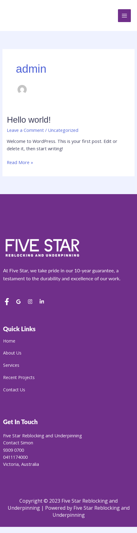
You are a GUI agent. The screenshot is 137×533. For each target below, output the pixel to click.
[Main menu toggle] (124, 15)
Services (11, 365)
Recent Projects (19, 378)
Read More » (20, 162)
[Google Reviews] (18, 302)
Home (9, 341)
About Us (12, 353)
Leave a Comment (25, 130)
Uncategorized (63, 130)
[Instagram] (30, 302)
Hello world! (29, 120)
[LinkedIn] (41, 302)
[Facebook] (6, 302)
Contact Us (14, 390)
